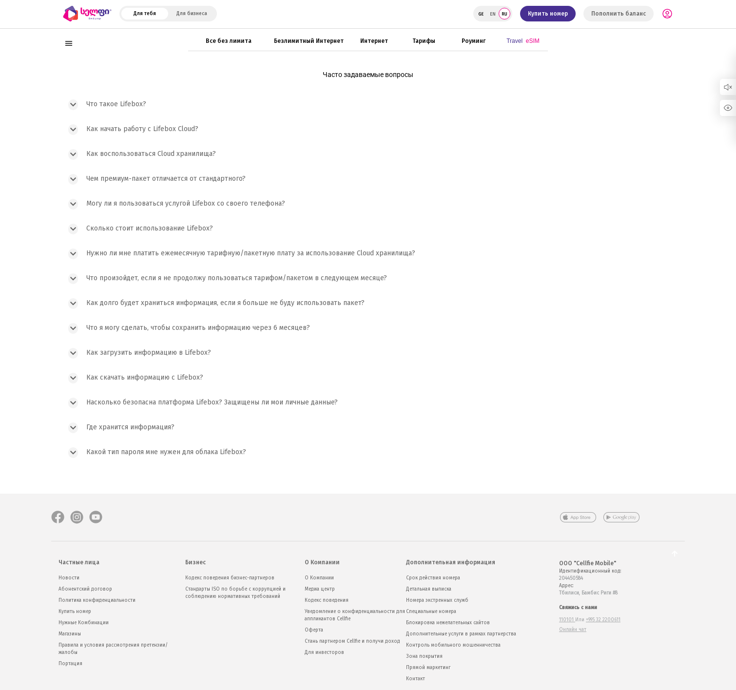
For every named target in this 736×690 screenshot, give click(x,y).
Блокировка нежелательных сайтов (448, 623)
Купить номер (548, 13)
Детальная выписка (428, 589)
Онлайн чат (572, 629)
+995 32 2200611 (603, 620)
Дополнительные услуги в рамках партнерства (461, 634)
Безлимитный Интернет (309, 41)
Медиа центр (320, 589)
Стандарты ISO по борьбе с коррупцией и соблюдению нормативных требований (235, 592)
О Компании (319, 578)
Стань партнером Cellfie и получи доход (352, 641)
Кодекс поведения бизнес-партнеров (229, 578)
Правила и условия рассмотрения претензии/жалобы (113, 648)
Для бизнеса (191, 14)
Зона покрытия (424, 656)
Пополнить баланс (618, 13)
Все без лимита (229, 41)
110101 (567, 620)
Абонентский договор (85, 589)
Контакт (415, 679)
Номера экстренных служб (437, 600)
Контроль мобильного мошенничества (453, 645)
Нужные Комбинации (83, 623)
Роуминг (473, 41)
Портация (70, 664)
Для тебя (145, 14)
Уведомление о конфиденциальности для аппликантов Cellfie (355, 615)
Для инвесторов (324, 652)
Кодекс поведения (327, 600)
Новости (68, 578)
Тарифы (423, 41)
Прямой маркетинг (428, 668)
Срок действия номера (433, 578)
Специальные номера (431, 611)
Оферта (314, 630)
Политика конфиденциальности (97, 600)
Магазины (69, 634)
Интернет (374, 41)
